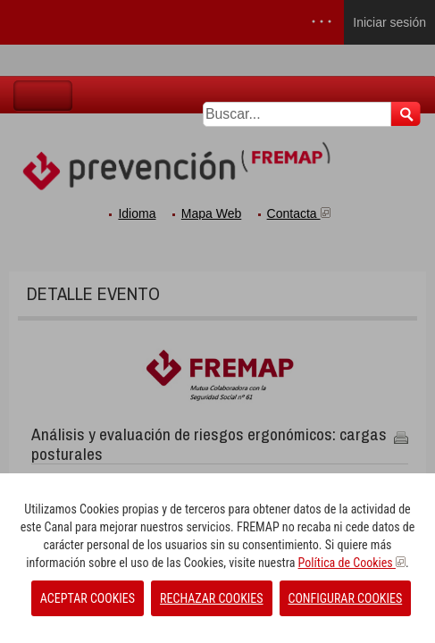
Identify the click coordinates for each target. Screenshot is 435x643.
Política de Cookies (352, 562)
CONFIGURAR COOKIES (346, 598)
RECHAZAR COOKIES (211, 598)
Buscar (406, 114)
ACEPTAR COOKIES (87, 598)
